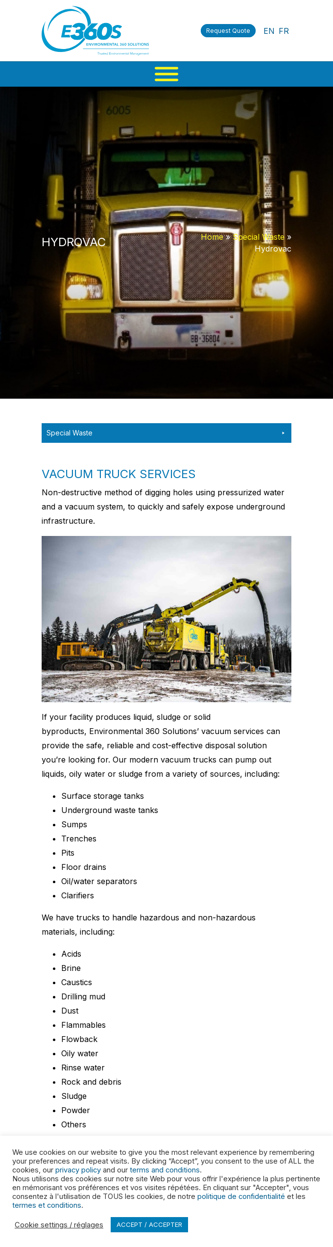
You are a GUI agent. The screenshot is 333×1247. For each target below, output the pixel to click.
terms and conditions (165, 1170)
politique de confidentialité (241, 1196)
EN (269, 31)
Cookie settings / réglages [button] (59, 1225)
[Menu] (166, 74)
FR (284, 31)
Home (212, 237)
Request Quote (228, 30)
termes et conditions (46, 1205)
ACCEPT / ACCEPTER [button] (149, 1224)
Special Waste (259, 237)
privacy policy (78, 1170)
